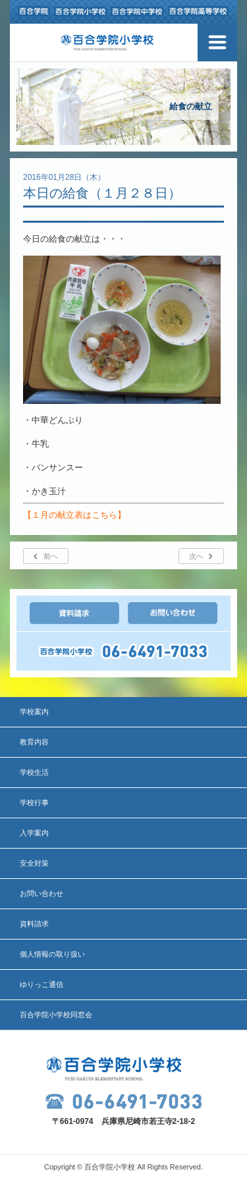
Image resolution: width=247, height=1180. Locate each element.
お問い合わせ (41, 893)
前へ (50, 556)
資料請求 (34, 924)
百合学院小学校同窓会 (56, 1015)
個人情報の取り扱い (52, 954)
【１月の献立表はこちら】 (74, 515)
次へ (196, 556)
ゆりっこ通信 (41, 984)
